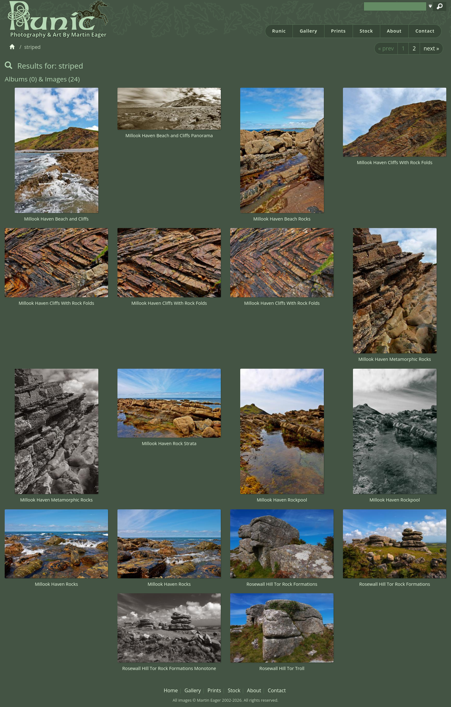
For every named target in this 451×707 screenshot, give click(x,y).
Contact (424, 31)
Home (171, 690)
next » (431, 48)
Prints (338, 31)
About (394, 31)
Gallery (308, 31)
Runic (279, 31)
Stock (366, 31)
